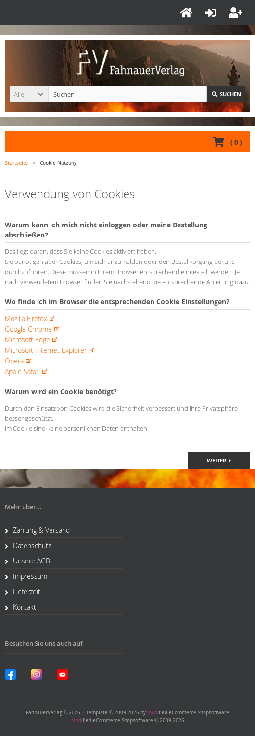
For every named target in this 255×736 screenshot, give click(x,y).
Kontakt (20, 606)
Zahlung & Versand (37, 530)
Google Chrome (28, 329)
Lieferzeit (22, 591)
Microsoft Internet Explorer (46, 350)
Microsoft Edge (27, 339)
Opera (14, 360)
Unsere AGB (27, 560)
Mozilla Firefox (26, 318)
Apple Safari (22, 371)
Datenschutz (28, 545)
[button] (29, 94)
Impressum (26, 576)
